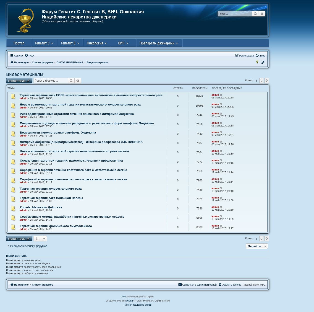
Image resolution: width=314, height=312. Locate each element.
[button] (266, 80)
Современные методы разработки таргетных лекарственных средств (72, 216)
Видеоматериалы (24, 74)
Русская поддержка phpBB (137, 305)
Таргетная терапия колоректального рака (51, 188)
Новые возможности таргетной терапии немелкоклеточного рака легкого (74, 151)
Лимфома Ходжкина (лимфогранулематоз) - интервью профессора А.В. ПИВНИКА (81, 142)
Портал (18, 43)
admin (23, 98)
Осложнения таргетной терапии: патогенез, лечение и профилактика (71, 160)
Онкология (95, 43)
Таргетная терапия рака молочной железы (51, 198)
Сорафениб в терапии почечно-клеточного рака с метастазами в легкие (73, 170)
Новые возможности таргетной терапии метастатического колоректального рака (80, 104)
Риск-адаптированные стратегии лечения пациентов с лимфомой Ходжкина (77, 114)
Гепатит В (68, 43)
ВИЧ (121, 43)
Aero (124, 296)
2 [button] (261, 81)
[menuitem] (29, 55)
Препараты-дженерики (157, 43)
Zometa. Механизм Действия (41, 207)
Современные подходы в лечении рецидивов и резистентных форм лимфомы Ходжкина (87, 123)
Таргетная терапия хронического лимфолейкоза (56, 226)
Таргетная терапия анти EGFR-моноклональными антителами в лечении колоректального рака (91, 95)
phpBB (129, 300)
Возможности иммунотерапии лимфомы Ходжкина (58, 132)
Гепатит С (42, 43)
